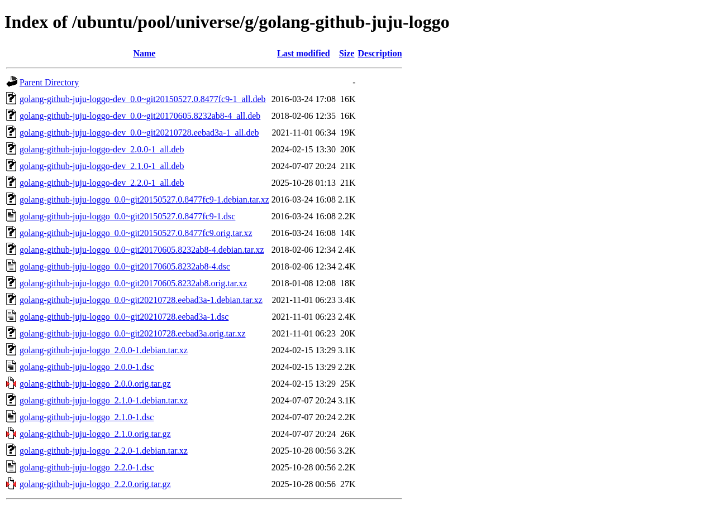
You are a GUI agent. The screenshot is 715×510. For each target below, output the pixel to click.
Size (347, 53)
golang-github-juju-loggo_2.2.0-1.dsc (87, 467)
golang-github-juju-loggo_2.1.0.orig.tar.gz (95, 434)
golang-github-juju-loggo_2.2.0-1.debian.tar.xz (104, 450)
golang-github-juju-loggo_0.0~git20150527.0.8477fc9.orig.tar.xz (136, 233)
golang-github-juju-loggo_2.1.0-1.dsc (87, 417)
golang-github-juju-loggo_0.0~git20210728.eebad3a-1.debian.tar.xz (141, 300)
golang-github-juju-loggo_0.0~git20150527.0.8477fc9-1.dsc (127, 216)
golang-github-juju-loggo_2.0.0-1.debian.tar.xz (104, 350)
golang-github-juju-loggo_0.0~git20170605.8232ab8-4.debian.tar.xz (142, 249)
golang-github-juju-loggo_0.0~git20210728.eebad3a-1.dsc (124, 316)
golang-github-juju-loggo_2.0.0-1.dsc (87, 367)
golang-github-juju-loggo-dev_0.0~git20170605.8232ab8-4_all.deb (140, 116)
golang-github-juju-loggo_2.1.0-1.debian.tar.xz (104, 400)
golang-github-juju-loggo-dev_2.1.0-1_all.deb (102, 166)
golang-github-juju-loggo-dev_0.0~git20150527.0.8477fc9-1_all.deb (143, 99)
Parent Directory (49, 82)
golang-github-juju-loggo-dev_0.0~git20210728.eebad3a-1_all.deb (139, 132)
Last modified (303, 53)
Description (380, 53)
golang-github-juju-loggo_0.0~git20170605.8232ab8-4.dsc (125, 266)
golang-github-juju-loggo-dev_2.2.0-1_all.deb (102, 182)
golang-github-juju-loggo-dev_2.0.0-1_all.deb (102, 149)
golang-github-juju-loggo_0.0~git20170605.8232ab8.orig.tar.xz (133, 283)
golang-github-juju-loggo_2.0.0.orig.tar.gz (95, 383)
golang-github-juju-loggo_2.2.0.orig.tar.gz (95, 484)
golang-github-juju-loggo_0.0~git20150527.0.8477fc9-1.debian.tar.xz (144, 199)
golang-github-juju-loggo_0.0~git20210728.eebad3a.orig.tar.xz (133, 333)
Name (144, 53)
